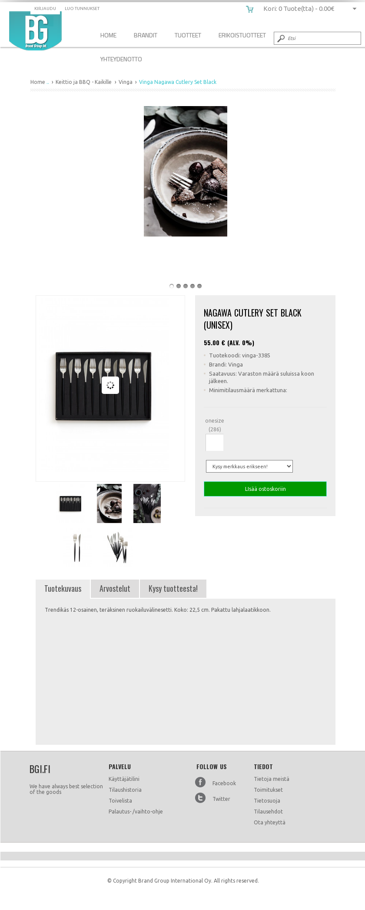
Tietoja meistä (271, 779)
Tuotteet (188, 35)
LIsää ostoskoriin (265, 489)
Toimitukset (268, 790)
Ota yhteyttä (269, 822)
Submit (280, 38)
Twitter (221, 799)
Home (108, 35)
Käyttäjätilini (124, 779)
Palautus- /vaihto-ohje (136, 811)
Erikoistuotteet (242, 35)
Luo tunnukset (82, 8)
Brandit (145, 35)
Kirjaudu (45, 8)
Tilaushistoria (125, 790)
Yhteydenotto (121, 58)
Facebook (224, 783)
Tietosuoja (267, 800)
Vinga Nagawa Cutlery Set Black (35, 30)
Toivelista (120, 800)
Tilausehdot (268, 811)
